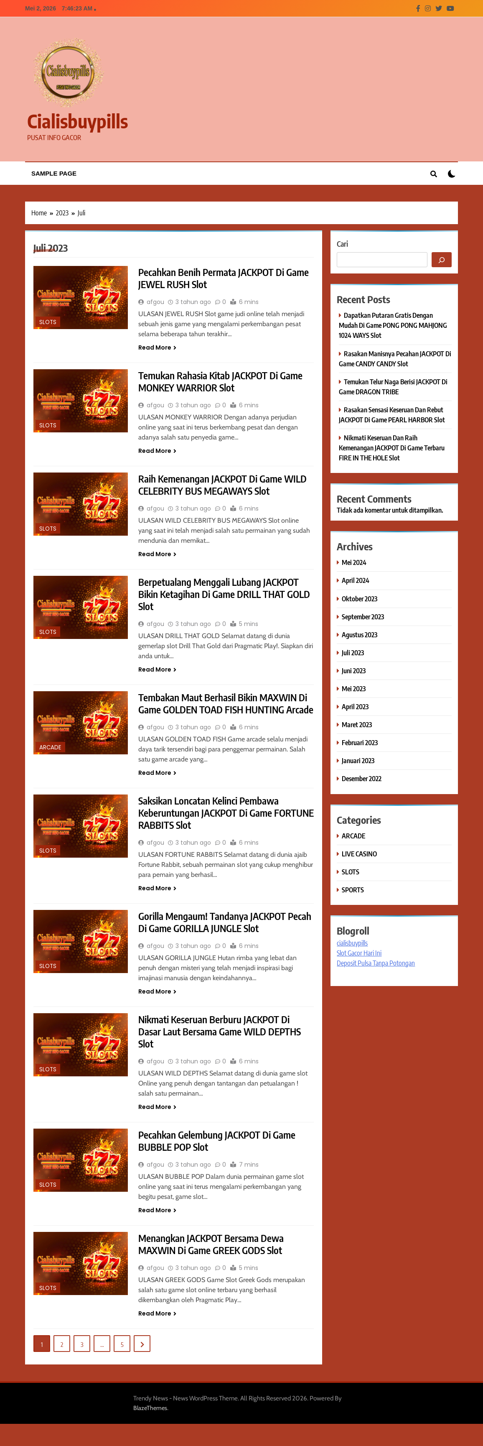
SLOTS (47, 322)
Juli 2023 (353, 652)
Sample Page (53, 173)
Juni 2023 (354, 670)
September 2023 (363, 616)
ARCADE (50, 751)
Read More (157, 348)
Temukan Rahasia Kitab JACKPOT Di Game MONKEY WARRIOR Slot (223, 382)
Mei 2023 (354, 688)
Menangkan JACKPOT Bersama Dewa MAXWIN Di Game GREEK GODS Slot (213, 1265)
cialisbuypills (77, 121)
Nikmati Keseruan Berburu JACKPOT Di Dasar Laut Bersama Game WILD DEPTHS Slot (222, 1051)
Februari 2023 (360, 742)
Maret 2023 (357, 724)
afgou (155, 303)
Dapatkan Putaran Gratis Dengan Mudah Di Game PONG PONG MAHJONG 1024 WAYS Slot (393, 325)
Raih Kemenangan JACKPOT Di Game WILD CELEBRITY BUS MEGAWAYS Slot (225, 486)
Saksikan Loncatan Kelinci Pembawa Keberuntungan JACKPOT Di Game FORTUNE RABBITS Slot (211, 830)
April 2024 (355, 580)
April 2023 (355, 706)
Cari (342, 243)
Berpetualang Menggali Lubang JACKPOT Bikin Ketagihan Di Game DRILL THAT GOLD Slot (220, 597)
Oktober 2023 (359, 598)
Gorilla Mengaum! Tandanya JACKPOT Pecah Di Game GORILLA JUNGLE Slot (214, 940)
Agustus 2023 (359, 634)
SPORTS (353, 889)
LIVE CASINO (359, 853)
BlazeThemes (150, 1430)
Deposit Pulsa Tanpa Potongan (376, 963)
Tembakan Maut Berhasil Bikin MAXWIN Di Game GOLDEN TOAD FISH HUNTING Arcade (225, 714)
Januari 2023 (358, 760)
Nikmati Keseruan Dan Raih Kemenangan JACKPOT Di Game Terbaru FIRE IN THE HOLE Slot (392, 447)
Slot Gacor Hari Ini (359, 953)
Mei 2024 (354, 562)
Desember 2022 (361, 778)
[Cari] (442, 259)
